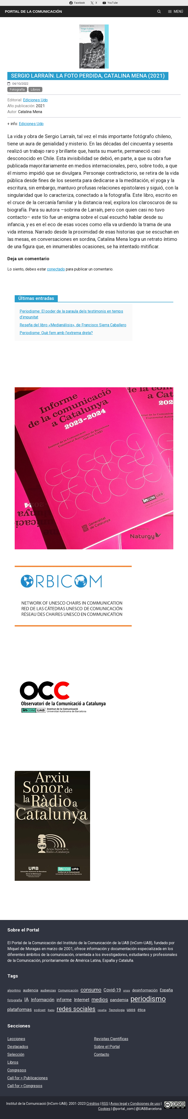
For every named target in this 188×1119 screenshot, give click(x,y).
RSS (105, 1104)
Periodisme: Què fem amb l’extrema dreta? (56, 332)
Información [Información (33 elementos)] (42, 999)
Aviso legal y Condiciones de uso (135, 1104)
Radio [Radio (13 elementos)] (51, 1010)
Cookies (104, 1109)
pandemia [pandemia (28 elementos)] (119, 1000)
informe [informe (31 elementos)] (64, 999)
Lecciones (16, 1039)
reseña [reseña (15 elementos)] (102, 1010)
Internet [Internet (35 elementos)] (81, 999)
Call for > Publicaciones (27, 1078)
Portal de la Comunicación (33, 11)
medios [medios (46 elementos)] (100, 999)
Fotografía (17, 89)
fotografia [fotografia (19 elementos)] (14, 1000)
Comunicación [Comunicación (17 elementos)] (68, 990)
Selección (15, 1054)
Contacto (101, 1054)
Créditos (92, 1104)
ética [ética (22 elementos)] (141, 1010)
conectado (56, 269)
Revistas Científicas (111, 1039)
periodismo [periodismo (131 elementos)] (148, 999)
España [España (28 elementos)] (166, 990)
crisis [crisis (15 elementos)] (126, 990)
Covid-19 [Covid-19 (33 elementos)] (112, 989)
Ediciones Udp (35, 100)
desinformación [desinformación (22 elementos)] (145, 990)
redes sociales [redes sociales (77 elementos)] (76, 1009)
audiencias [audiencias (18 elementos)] (48, 990)
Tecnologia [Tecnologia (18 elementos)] (117, 1010)
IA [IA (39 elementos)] (26, 999)
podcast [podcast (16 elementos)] (40, 1010)
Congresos (16, 1070)
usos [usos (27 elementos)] (131, 1009)
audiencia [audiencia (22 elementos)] (30, 990)
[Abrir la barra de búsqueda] (159, 11)
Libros (35, 89)
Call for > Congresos (24, 1086)
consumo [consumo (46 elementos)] (91, 990)
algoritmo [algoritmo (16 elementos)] (14, 990)
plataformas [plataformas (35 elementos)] (19, 1009)
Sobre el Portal (107, 1046)
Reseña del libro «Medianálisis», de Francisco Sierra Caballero (73, 325)
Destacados (17, 1046)
